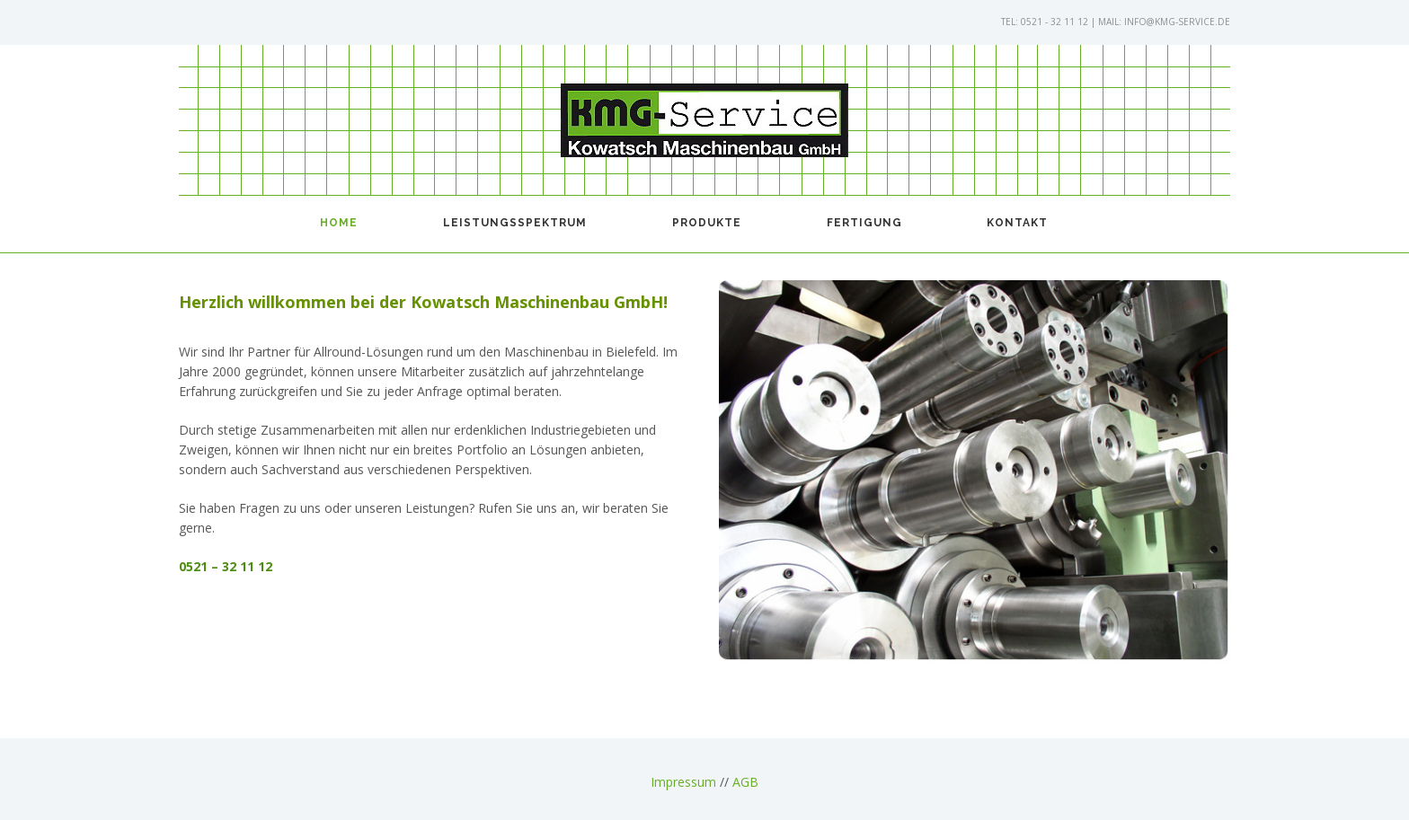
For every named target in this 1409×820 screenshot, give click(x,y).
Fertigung (864, 222)
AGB (745, 781)
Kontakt (1017, 222)
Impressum (683, 781)
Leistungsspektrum (515, 222)
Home (339, 222)
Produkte (706, 222)
